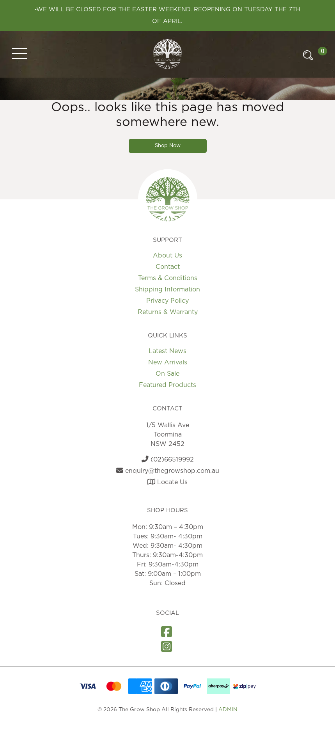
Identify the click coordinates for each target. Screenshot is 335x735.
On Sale (167, 374)
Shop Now (168, 145)
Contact (168, 267)
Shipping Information (167, 289)
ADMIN (228, 709)
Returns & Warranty (168, 312)
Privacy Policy (167, 301)
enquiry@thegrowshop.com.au (167, 471)
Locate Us (167, 482)
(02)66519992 (168, 459)
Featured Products (167, 385)
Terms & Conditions (167, 278)
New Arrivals (167, 362)
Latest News (167, 351)
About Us (167, 255)
